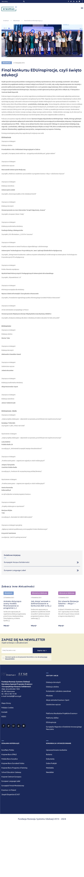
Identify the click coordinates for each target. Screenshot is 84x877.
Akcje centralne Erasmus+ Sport (57, 700)
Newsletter (50, 772)
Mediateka (50, 768)
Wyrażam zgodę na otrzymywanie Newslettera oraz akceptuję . (26, 658)
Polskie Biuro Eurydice (10, 759)
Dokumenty (50, 759)
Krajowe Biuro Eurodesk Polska (13, 763)
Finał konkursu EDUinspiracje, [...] (33, 20)
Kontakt (4, 712)
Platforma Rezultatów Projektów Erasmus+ (61, 713)
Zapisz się (42, 650)
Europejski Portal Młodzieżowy (13, 786)
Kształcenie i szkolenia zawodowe (58, 691)
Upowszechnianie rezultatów (56, 750)
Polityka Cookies (8, 708)
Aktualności (16, 20)
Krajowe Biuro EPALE (9, 754)
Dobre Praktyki (51, 763)
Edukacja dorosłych (53, 682)
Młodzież (49, 696)
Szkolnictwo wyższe (53, 704)
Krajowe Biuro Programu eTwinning (14, 768)
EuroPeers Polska (8, 750)
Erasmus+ (6, 20)
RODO (4, 716)
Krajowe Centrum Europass (11, 777)
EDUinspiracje (51, 722)
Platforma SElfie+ (52, 718)
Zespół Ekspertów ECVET (11, 794)
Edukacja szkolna (52, 687)
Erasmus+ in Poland (9, 790)
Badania (49, 754)
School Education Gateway (11, 772)
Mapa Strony (6, 703)
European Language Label (11, 781)
